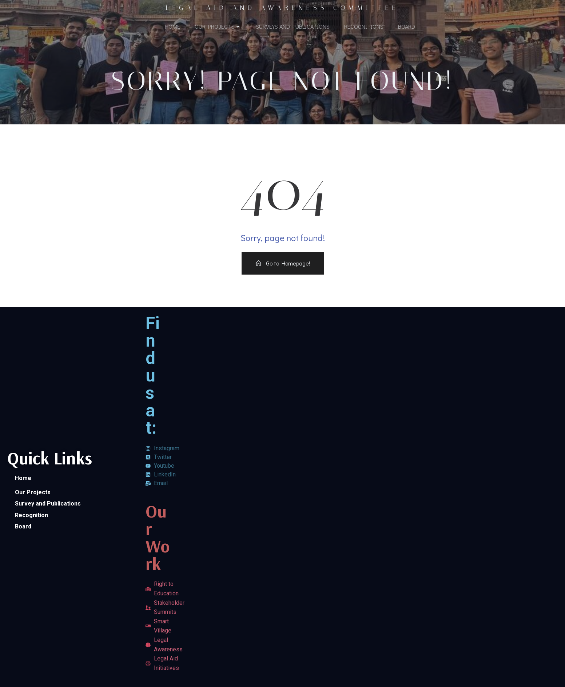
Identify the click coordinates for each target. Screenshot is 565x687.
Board (406, 26)
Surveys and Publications (293, 26)
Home (172, 26)
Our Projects (218, 26)
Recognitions (363, 26)
